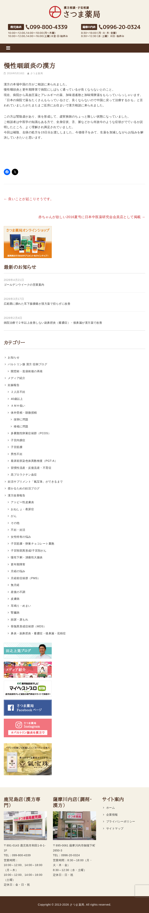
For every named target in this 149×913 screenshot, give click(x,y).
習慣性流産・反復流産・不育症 (31, 467)
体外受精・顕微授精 (24, 412)
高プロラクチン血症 (24, 474)
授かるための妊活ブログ (24, 488)
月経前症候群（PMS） (25, 578)
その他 (15, 523)
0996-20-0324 (70, 855)
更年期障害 (18, 564)
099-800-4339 (21, 855)
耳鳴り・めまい (21, 605)
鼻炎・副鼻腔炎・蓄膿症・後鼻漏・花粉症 (38, 633)
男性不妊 (16, 454)
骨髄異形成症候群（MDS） (28, 626)
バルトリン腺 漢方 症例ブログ (27, 364)
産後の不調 (18, 592)
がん (14, 516)
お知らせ (13, 357)
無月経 (15, 585)
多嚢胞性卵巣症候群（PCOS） (31, 433)
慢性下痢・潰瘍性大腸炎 (27, 557)
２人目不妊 (18, 391)
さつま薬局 (36, 73)
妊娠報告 (13, 385)
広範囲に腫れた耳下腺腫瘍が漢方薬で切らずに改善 (37, 303)
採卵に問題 (21, 419)
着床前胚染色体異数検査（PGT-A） (34, 460)
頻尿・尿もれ (19, 619)
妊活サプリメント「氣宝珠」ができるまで (35, 481)
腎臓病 (15, 612)
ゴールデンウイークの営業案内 (24, 284)
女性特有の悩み (21, 536)
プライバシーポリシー (120, 821)
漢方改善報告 (16, 495)
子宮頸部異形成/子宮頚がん (28, 550)
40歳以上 (17, 398)
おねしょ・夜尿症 (22, 509)
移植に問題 (21, 426)
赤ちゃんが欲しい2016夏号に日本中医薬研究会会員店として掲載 (91, 217)
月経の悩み (18, 571)
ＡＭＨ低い (18, 405)
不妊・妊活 (18, 529)
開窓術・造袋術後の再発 (27, 371)
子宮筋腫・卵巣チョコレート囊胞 (32, 543)
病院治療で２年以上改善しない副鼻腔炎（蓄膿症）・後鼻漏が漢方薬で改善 (53, 322)
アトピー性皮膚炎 (22, 502)
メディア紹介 (16, 378)
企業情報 (112, 814)
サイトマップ (115, 828)
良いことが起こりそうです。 (29, 199)
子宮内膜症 (18, 440)
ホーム (110, 807)
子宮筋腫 (16, 447)
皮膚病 (15, 598)
